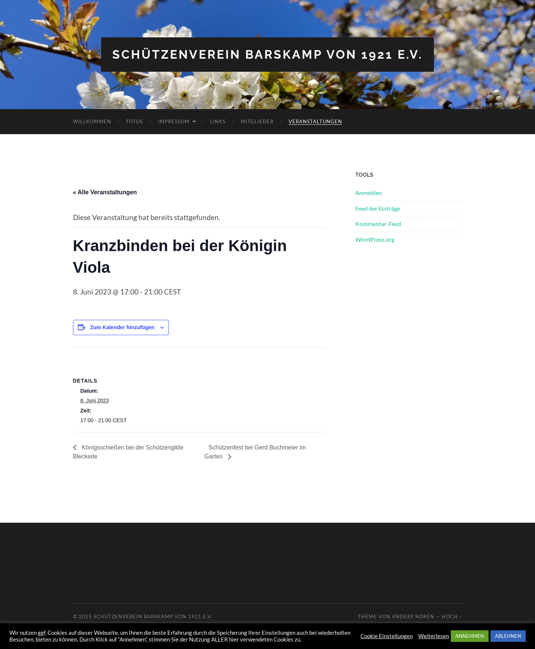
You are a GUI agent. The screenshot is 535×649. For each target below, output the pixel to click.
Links (218, 121)
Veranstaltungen (315, 121)
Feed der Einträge (377, 208)
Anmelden (368, 192)
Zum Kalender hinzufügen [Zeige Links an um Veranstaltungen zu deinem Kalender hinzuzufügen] (122, 327)
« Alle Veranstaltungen (105, 192)
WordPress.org (374, 239)
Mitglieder (257, 121)
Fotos (134, 121)
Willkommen (92, 121)
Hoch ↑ (452, 616)
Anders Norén (413, 616)
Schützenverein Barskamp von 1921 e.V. (267, 54)
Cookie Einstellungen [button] (387, 636)
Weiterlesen (433, 636)
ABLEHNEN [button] (508, 636)
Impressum (173, 121)
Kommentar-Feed (378, 223)
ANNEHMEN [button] (469, 636)
